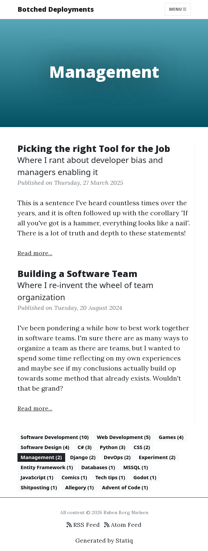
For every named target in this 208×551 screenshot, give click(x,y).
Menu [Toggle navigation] (177, 9)
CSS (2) (142, 447)
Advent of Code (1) (125, 487)
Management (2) (41, 457)
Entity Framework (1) (46, 467)
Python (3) (112, 447)
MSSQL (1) (135, 467)
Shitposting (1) (38, 487)
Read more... (34, 253)
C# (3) (85, 447)
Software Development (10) (54, 437)
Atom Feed (122, 525)
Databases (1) (98, 467)
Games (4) (171, 437)
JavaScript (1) (36, 477)
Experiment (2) (157, 457)
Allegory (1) (79, 487)
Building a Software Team (77, 273)
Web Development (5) (124, 437)
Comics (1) (74, 477)
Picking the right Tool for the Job (93, 148)
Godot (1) (144, 477)
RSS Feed (83, 525)
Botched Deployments (55, 9)
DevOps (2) (117, 457)
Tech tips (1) (110, 477)
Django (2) (83, 457)
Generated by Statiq (104, 540)
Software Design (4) (44, 447)
